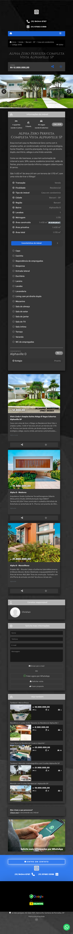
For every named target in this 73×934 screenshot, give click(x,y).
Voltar (60, 44)
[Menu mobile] (11, 33)
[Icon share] (36, 11)
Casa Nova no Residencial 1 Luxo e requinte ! (27, 754)
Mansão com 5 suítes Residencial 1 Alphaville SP (29, 794)
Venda (20, 42)
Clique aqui (14, 823)
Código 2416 (17, 44)
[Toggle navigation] (60, 33)
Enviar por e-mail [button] (36, 677)
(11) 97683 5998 (38, 26)
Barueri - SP (30, 42)
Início (13, 42)
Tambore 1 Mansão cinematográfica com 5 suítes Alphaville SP (35, 774)
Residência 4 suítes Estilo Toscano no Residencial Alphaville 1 (34, 734)
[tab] (23, 243)
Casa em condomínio (46, 42)
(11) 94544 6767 (39, 21)
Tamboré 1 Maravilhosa (19, 713)
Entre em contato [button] (36, 872)
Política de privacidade (36, 927)
